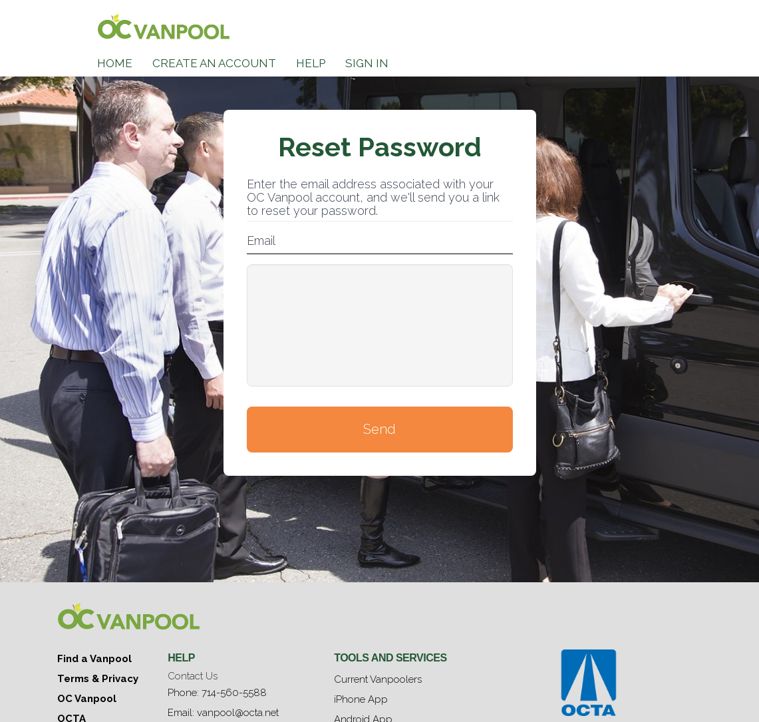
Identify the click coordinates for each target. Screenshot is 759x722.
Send (379, 429)
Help (310, 63)
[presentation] (379, 325)
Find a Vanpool (94, 659)
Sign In (366, 63)
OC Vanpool (86, 699)
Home (114, 63)
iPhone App (361, 699)
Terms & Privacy (97, 679)
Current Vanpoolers (378, 679)
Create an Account (214, 63)
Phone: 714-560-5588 (217, 693)
